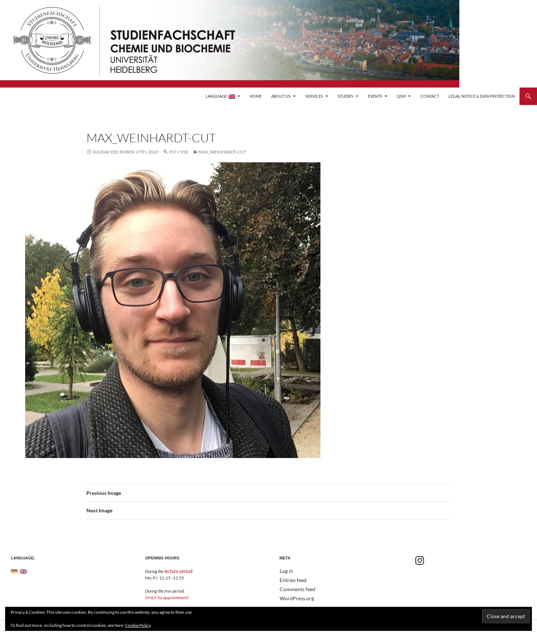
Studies (345, 96)
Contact (429, 96)
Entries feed (291, 579)
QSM (401, 96)
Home (256, 96)
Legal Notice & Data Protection (481, 96)
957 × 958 (178, 152)
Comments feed (295, 588)
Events (375, 96)
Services (314, 96)
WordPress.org (294, 597)
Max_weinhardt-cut (222, 152)
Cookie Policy (138, 625)
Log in (285, 571)
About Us (281, 96)
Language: (220, 96)
